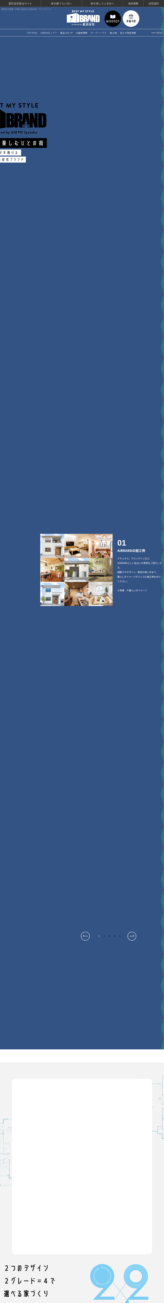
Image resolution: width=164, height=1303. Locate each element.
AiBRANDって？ (49, 31)
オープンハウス (99, 31)
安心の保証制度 (128, 31)
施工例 (113, 31)
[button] (85, 935)
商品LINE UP (66, 31)
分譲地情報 (81, 31)
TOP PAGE (32, 31)
